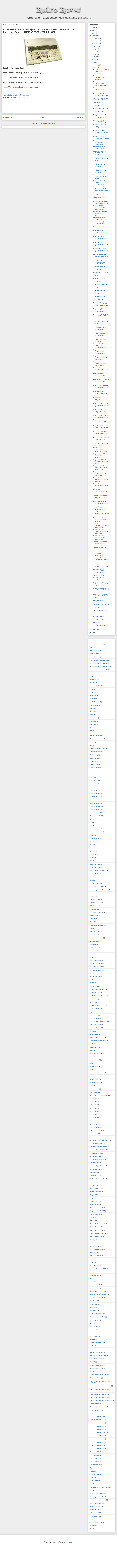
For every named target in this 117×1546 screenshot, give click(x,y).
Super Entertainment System (99, 1374)
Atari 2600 (93, 708)
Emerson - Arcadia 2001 (97, 877)
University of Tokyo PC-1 (97, 1497)
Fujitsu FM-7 (93, 934)
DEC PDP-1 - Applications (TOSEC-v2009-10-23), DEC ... (101, 595)
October (96, 43)
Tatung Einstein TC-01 (97, 1410)
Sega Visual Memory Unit (97, 1317)
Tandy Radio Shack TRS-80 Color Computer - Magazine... (101, 71)
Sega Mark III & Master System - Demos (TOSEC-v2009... (99, 297)
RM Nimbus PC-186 (96, 1256)
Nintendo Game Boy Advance (98, 1146)
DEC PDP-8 (93, 854)
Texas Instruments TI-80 (97, 1423)
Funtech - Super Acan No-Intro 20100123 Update (101, 137)
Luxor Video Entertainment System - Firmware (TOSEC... (101, 491)
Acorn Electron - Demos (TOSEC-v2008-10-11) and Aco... (100, 321)
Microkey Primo (94, 1066)
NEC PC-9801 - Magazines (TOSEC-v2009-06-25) (101, 94)
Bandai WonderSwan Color (98, 739)
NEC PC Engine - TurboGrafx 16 (99, 1095)
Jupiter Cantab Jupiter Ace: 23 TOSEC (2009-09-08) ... (101, 589)
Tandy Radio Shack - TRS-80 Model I (100, 1397)
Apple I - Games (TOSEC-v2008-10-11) (100, 222)
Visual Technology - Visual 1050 (99, 1503)
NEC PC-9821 (94, 1117)
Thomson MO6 (94, 1455)
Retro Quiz (93, 1252)
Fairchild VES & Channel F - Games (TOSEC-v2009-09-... (101, 256)
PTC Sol (92, 1217)
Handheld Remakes (96, 960)
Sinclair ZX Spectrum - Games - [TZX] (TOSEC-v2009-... (101, 158)
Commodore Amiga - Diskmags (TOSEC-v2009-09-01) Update (100, 188)
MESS (91, 1056)
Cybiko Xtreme (94, 838)
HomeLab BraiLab (95, 976)
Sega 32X (93, 1278)
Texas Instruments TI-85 (97, 1436)
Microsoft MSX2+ (95, 1079)
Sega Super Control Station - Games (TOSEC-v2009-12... (99, 351)
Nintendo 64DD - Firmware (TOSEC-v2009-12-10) (99, 207)
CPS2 (91, 822)
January (96, 67)
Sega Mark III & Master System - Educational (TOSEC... (100, 427)
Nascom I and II (94, 1089)
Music (91, 1085)
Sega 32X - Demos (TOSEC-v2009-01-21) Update (100, 244)
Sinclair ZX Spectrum (96, 1342)
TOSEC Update (94, 1480)
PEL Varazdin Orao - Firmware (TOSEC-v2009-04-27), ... (99, 618)
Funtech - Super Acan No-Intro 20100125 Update (101, 121)
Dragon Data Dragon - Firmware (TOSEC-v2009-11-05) (99, 279)
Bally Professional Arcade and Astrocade (102, 731)
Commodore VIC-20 (96, 816)
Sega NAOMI (93, 1304)
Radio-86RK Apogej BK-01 (97, 1224)
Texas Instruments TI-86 (97, 1439)
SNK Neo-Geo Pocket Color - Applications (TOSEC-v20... (99, 339)
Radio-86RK (93, 1220)
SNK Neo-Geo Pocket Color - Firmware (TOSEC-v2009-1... (99, 345)
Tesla (91, 1413)
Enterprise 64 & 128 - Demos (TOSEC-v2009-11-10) (101, 583)
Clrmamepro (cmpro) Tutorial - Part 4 (99, 147)
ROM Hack (93, 1262)
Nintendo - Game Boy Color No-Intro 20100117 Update (99, 182)
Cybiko (92, 835)
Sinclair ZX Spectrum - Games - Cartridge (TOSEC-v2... (100, 164)
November (97, 41)
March (96, 62)
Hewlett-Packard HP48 (97, 967)
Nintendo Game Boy (96, 1143)
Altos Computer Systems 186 (99, 660)
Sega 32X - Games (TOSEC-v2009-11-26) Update (100, 238)
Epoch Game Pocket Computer (99, 893)
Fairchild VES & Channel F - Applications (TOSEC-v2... (101, 213)
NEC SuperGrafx (95, 1124)
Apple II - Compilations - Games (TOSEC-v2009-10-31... (101, 497)
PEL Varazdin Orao (95, 1188)
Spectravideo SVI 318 (96, 1365)
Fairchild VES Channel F (97, 912)
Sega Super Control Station (98, 1313)
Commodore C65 (95, 803)
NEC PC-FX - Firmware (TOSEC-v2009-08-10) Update (100, 369)
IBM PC (92, 979)
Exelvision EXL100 (95, 902)
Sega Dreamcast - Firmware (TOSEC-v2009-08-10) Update (100, 375)
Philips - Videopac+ (95, 1191)
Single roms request (99, 575)
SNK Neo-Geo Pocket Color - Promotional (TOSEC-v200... (100, 333)
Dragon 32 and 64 (95, 864)
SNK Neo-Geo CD (95, 1349)
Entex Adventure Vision (97, 886)
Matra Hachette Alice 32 (97, 1037)
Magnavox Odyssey (95, 1024)
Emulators (93, 880)
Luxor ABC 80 (94, 1015)
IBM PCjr (92, 983)
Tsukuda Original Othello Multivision (100, 1487)
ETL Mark (92, 896)
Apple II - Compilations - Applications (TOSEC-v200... (100, 543)
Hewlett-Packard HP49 (97, 970)
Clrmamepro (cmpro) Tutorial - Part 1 (99, 218)
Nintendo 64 (94, 1134)
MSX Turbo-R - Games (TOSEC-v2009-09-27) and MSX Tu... (100, 443)
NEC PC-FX (93, 1121)
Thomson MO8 (94, 1461)
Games (92, 951)
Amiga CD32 (93, 679)
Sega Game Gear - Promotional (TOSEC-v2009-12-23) (100, 421)
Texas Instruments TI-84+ (98, 1432)
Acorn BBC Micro (95, 653)
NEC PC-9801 (94, 1114)
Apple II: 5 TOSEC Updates (101, 566)
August (96, 49)
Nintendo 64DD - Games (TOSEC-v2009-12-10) (100, 202)
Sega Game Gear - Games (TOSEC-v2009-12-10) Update (101, 405)
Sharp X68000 (94, 1336)
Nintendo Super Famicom (97, 1166)
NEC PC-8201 (94, 1105)
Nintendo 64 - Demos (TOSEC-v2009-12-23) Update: (100, 250)
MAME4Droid (94, 1034)
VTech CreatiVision (95, 1506)
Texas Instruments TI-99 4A (98, 1448)
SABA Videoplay (94, 1265)
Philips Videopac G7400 (97, 1211)
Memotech (93, 1050)
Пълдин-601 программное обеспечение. (98, 142)
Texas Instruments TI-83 (97, 1429)
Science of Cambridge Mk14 (98, 1268)
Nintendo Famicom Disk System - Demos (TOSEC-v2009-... (100, 110)
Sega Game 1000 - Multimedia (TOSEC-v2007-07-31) (100, 467)
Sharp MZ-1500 (94, 1320)
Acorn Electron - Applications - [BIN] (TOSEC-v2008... (99, 327)
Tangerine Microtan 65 (96, 1403)
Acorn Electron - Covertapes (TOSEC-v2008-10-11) (100, 262)
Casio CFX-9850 (94, 761)
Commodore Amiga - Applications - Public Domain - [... (100, 176)
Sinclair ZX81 (94, 1346)
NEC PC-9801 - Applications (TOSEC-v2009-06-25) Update (100, 303)
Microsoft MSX (94, 1069)
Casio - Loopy (94, 755)
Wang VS (92, 1519)
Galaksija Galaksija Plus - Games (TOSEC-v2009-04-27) (101, 559)
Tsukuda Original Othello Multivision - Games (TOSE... (100, 612)
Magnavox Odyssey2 (96, 1028)
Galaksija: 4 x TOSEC (99, 564)
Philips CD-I (93, 1195)
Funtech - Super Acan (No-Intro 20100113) (101, 438)
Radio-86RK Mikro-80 (96, 1227)
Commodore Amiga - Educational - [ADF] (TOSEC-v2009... (99, 89)
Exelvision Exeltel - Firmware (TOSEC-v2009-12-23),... (99, 570)
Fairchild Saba (94, 909)
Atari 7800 (93, 714)
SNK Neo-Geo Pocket (96, 1352)
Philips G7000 (94, 1198)
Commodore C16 (95, 800)
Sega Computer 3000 (96, 1281)
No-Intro (92, 1172)
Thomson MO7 (94, 1458)
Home (44, 117)
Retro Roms (58, 10)
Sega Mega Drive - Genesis (98, 1294)
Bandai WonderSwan (96, 735)
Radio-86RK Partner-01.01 (98, 1233)
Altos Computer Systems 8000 (99, 666)
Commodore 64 (94, 793)
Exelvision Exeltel (95, 899)
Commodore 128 (95, 790)
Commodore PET (95, 809)
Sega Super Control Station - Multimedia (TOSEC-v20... (100, 363)
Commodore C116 (95, 796)
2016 (93, 27)
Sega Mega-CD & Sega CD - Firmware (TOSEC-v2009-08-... (101, 381)
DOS (91, 861)
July (95, 51)
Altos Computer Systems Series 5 (100, 673)
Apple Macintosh (95, 702)
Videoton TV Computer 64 (98, 1500)
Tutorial (92, 1490)
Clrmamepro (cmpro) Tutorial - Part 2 (99, 198)
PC (90, 1182)
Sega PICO (93, 1307)
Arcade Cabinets (95, 705)
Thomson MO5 (94, 1452)
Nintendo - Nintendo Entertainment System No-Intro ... (101, 132)
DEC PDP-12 (93, 851)
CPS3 (91, 825)
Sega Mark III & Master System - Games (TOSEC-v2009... (99, 232)
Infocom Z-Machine (96, 986)
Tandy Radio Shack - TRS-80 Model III (101, 1400)
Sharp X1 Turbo (94, 1333)
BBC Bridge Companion (97, 742)
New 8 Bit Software (96, 1130)
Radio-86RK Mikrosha (96, 1230)
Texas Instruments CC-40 (97, 1416)
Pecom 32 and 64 (95, 1185)
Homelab (92, 973)
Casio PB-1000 (94, 767)
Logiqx (92, 1012)
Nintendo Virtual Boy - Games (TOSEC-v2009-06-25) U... (101, 399)
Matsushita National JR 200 (98, 1040)
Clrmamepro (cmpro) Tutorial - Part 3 (99, 193)
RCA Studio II (94, 1243)
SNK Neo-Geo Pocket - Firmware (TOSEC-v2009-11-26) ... (100, 537)
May (95, 57)
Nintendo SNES (94, 1162)
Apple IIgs (93, 695)
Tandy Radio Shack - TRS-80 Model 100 (101, 1389)
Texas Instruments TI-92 (97, 1445)
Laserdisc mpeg (94, 1008)
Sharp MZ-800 (94, 1326)
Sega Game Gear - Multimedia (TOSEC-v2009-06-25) (100, 411)
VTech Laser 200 (95, 1509)
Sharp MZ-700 (94, 1323)
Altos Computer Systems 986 (99, 670)
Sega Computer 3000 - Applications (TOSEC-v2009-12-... (100, 455)
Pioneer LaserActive (96, 1214)
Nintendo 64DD (94, 1137)
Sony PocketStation (96, 1358)
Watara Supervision (96, 1522)
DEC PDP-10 (93, 845)
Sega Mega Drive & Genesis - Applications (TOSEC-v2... (100, 104)
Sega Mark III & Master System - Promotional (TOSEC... (100, 393)
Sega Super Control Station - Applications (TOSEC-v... (100, 357)
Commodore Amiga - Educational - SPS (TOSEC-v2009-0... (99, 83)
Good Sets (93, 957)
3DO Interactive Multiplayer (98, 644)
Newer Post (8, 117)
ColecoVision (94, 777)
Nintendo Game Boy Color (97, 1150)
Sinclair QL (93, 1339)
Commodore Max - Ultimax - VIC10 (100, 806)
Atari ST (92, 727)
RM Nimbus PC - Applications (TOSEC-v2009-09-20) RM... (100, 623)
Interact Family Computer (97, 989)
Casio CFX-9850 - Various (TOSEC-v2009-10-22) (101, 98)
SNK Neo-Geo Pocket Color (98, 1355)
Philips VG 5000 (94, 1204)
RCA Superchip (94, 1246)
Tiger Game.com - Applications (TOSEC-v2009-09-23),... (100, 553)
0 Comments (24, 95)
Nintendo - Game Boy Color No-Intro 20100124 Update (99, 126)
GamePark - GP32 (95, 947)
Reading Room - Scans (96, 1249)
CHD (91, 774)
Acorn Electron (14, 97)
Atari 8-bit (93, 718)
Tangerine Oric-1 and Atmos (98, 1407)
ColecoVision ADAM (96, 780)
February (96, 65)
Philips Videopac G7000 (97, 1207)
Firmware (93, 918)
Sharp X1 (92, 1329)
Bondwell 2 (93, 745)
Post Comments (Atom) (48, 123)
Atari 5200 (93, 711)
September (97, 46)
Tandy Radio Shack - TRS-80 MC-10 (100, 1386)
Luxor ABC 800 (94, 1018)
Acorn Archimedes (95, 650)
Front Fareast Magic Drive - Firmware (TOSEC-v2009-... (101, 519)
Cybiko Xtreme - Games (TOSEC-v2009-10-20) (100, 502)
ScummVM (93, 1272)
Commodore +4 (94, 787)
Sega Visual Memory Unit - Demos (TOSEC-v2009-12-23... (101, 285)
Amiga (92, 676)
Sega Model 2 (94, 1301)
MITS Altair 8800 (95, 1082)
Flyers (91, 922)
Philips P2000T (94, 1201)
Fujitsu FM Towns (95, 931)
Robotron (93, 1259)
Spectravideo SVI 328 (96, 1368)
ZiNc (91, 1529)
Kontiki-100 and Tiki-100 (97, 1005)
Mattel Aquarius (95, 1044)
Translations (93, 1484)
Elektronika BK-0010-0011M (98, 870)
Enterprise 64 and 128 (96, 883)
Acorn (91, 647)
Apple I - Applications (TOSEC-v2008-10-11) (100, 227)
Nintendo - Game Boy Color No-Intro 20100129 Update (99, 115)
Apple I (92, 689)
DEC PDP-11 (93, 848)
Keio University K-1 (95, 999)
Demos (92, 857)
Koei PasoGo (93, 1002)
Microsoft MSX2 (94, 1076)
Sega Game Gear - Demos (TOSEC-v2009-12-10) (101, 416)
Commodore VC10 (95, 812)
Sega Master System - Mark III (99, 1291)
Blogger (70, 1542)
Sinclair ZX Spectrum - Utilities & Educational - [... (101, 485)
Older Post (79, 117)
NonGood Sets (94, 1175)
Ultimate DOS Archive (96, 1493)
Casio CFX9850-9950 (96, 764)
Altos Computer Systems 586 (99, 663)
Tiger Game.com (95, 1464)
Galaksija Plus (94, 944)
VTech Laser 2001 (95, 1513)
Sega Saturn (93, 1310)
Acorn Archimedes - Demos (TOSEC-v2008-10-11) (101, 513)
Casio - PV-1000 (95, 758)
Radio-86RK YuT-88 (96, 1236)
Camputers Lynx (95, 751)
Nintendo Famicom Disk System (99, 1140)
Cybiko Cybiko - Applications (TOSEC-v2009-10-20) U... (100, 507)
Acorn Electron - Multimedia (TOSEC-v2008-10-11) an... (100, 309)
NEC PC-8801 (94, 1108)
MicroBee (92, 1063)
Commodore (94, 784)
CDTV (91, 771)
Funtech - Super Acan (96, 938)
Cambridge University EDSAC (98, 748)
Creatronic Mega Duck (96, 832)
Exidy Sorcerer (94, 906)
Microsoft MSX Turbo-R (97, 1073)
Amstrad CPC (94, 682)
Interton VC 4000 (95, 992)
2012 (93, 30)
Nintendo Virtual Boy (96, 1169)
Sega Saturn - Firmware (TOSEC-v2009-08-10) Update (100, 387)
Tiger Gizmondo (95, 1468)
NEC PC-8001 (94, 1101)
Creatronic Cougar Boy (96, 829)
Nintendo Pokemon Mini (97, 1159)
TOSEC (23, 97)
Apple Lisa (93, 698)
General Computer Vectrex (98, 954)
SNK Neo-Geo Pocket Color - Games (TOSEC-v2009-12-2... (101, 268)
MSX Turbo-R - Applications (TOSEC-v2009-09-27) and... (100, 449)
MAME (92, 1031)
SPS (91, 1371)
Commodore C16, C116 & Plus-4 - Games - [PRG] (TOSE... (101, 433)
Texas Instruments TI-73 (97, 1419)
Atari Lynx (93, 724)
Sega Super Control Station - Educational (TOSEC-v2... (100, 473)
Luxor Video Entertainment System (101, 1021)
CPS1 (91, 819)
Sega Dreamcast (95, 1285)
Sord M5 (92, 1362)
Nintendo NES (94, 1156)
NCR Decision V (94, 1092)
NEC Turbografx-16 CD (97, 1127)
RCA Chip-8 (93, 1240)
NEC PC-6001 (94, 1098)
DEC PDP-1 (93, 841)
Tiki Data (92, 1471)
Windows (93, 1525)
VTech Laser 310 (95, 1516)
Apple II (92, 692)
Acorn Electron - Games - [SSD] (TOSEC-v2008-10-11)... (101, 315)
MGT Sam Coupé (95, 1060)
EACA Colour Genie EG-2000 (98, 867)
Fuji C (91, 928)
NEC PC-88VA (94, 1111)
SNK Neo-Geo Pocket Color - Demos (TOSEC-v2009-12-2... (101, 531)
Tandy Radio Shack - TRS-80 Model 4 (101, 1394)
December (97, 38)
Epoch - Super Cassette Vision (99, 890)
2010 (93, 36)
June (95, 54)
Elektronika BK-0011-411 (97, 873)
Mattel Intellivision (95, 1047)
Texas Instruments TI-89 (97, 1442)
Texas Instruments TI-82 (97, 1426)
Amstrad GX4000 (95, 686)
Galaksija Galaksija (95, 941)
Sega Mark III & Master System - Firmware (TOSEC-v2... (99, 291)
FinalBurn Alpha (94, 915)
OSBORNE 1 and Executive (97, 1178)
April (95, 59)
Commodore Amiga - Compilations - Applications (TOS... (99, 77)
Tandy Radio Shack (95, 1378)
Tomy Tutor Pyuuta (95, 1474)
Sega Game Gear (95, 1288)
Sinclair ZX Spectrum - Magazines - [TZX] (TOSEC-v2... (100, 152)
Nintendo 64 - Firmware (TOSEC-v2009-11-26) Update (100, 274)
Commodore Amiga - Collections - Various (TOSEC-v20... (100, 170)
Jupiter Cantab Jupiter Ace (98, 995)
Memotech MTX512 (96, 1053)
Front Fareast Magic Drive (97, 925)
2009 (93, 629)
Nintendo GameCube (96, 1153)
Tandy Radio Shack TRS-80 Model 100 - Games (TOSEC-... (101, 606)
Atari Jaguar (93, 721)
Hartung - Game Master (97, 963)
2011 (93, 33)
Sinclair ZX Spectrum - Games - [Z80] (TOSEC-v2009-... (101, 479)
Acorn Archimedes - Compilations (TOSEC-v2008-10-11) (100, 525)
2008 (93, 632)
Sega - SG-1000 (94, 1275)
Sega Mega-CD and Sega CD (98, 1297)
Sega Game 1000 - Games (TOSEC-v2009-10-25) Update (101, 461)
